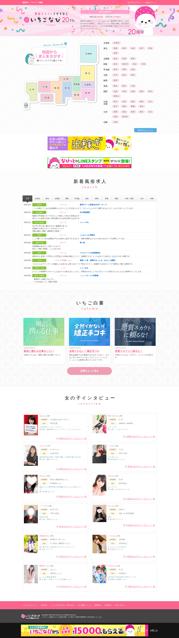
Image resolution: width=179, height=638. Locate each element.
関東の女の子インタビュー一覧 (71, 438)
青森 (115, 48)
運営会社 (44, 605)
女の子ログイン (134, 2)
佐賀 (124, 112)
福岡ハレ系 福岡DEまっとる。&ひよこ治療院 (97, 260)
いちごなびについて (29, 605)
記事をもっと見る (89, 371)
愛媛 (133, 106)
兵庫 (124, 91)
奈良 (150, 91)
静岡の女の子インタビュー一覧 (71, 469)
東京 (115, 64)
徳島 (124, 106)
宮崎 (115, 117)
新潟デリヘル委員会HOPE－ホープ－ (94, 205)
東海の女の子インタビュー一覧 (140, 466)
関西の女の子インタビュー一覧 (71, 496)
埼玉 (134, 64)
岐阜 (124, 86)
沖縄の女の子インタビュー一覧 (140, 586)
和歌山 (116, 96)
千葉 (143, 64)
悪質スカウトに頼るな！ (129, 351)
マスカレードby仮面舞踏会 (90, 253)
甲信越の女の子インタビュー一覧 (139, 525)
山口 (150, 102)
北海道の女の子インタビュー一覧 (139, 499)
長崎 (133, 112)
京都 (133, 91)
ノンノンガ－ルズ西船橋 (89, 276)
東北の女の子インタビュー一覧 (71, 526)
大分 (150, 112)
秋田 (124, 48)
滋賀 (141, 91)
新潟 (115, 69)
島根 (141, 102)
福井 (133, 75)
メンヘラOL (84, 222)
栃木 (115, 59)
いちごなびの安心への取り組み (62, 605)
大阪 (115, 91)
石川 (115, 75)
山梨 (133, 69)
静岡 (115, 80)
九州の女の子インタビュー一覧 (71, 586)
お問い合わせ (120, 605)
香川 (115, 106)
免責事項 (108, 605)
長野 (124, 69)
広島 (124, 102)
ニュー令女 (84, 268)
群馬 (133, 59)
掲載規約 (98, 605)
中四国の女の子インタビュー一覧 (139, 556)
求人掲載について (84, 605)
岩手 (141, 48)
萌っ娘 (82, 243)
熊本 (141, 112)
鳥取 (133, 102)
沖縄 (115, 122)
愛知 (115, 86)
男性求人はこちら (145, 130)
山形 (133, 48)
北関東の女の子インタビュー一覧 (139, 436)
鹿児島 (125, 117)
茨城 (124, 59)
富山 (124, 75)
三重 (133, 86)
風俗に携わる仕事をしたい (39, 351)
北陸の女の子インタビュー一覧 (71, 556)
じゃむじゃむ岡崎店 (87, 235)
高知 (141, 106)
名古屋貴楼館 (85, 212)
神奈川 (125, 64)
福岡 (115, 112)
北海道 (116, 43)
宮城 (150, 48)
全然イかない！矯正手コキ (84, 351)
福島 (115, 53)
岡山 (115, 102)
